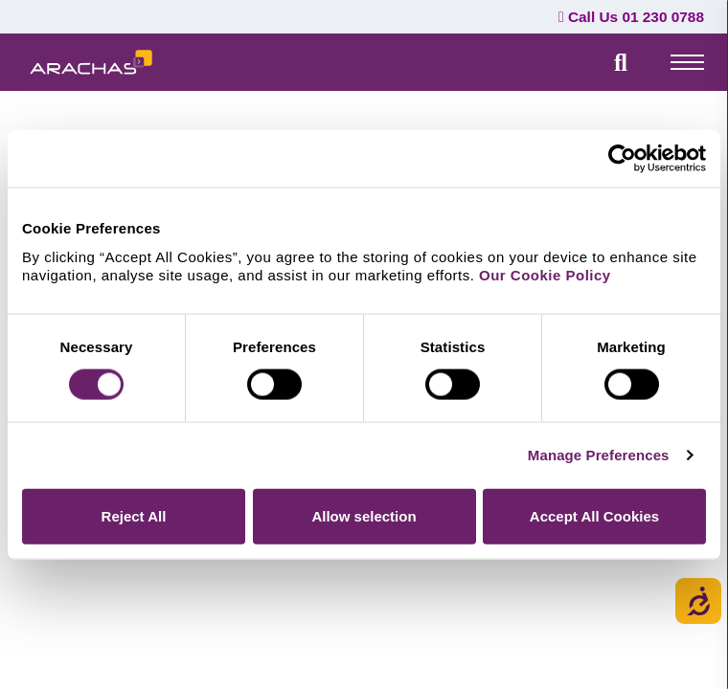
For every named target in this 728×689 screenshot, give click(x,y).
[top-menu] (687, 61)
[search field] (620, 62)
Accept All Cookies (594, 515)
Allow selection (363, 515)
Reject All (134, 515)
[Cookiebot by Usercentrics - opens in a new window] (622, 158)
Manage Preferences (599, 455)
